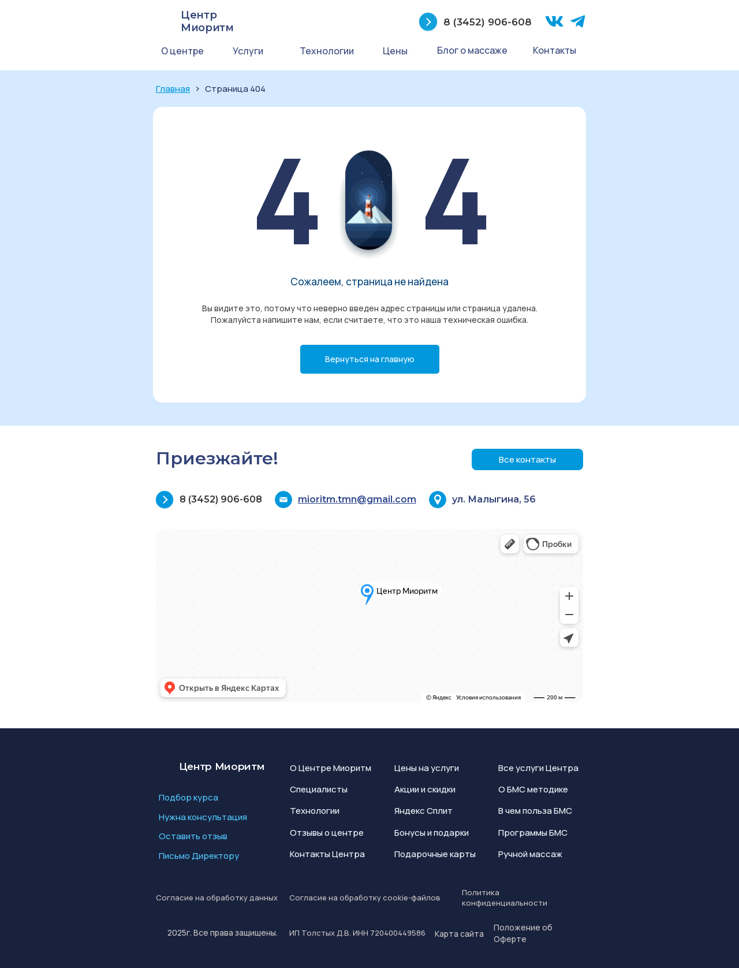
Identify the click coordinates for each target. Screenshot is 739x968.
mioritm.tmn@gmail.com (357, 499)
